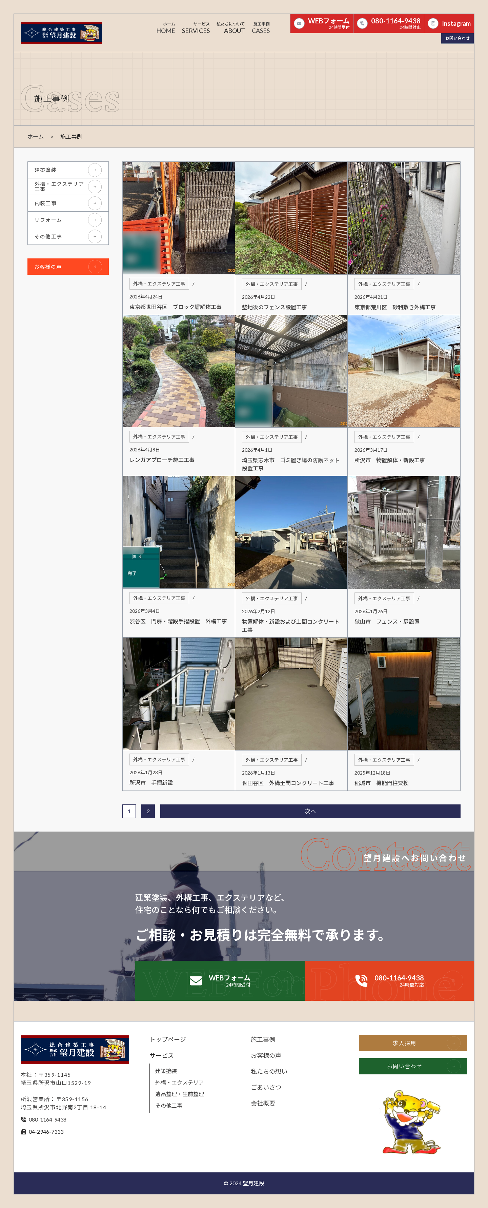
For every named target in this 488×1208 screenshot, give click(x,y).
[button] (196, 28)
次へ (310, 811)
